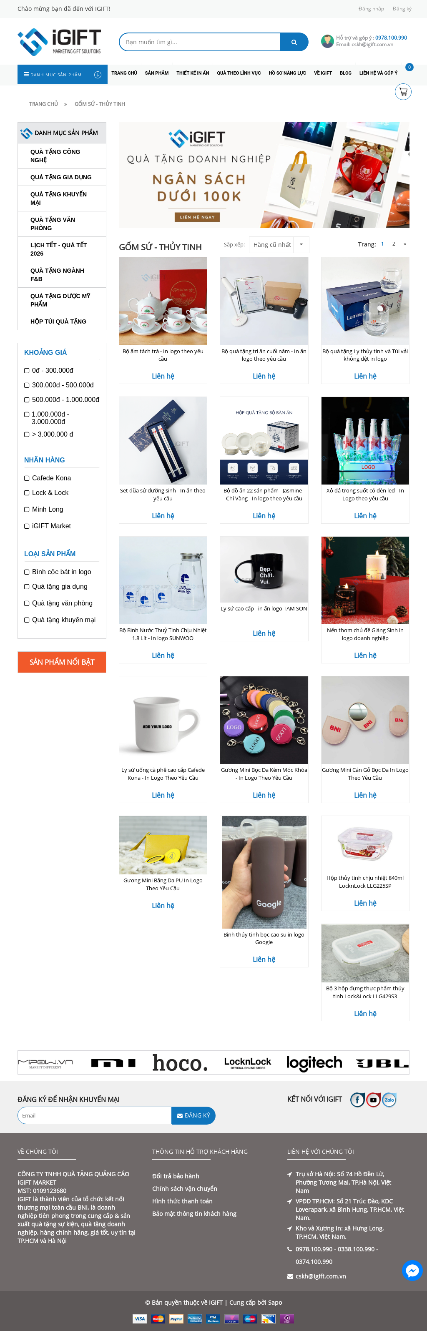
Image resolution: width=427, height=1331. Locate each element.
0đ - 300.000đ (48, 370)
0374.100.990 (314, 1262)
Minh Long (43, 509)
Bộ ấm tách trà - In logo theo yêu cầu (163, 355)
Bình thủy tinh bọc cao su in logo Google (264, 938)
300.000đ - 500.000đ (59, 385)
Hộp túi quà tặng (58, 321)
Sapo (275, 1302)
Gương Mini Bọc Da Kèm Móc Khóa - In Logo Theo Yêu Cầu (264, 773)
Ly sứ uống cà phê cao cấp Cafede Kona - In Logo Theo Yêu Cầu (163, 773)
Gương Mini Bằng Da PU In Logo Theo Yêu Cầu (163, 884)
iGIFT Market (47, 526)
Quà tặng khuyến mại (59, 620)
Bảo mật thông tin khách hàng (194, 1214)
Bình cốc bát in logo (57, 572)
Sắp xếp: (234, 244)
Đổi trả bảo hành (175, 1176)
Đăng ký (402, 8)
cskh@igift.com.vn (321, 1276)
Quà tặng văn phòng (58, 603)
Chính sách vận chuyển (184, 1189)
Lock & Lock (46, 493)
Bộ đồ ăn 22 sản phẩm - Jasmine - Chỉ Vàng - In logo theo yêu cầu (264, 494)
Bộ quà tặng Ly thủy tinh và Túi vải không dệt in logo (365, 355)
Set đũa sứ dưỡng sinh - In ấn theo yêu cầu (163, 494)
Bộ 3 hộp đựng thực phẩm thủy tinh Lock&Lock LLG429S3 (365, 992)
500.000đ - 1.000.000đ (61, 400)
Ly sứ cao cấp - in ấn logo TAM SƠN (264, 608)
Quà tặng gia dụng (61, 177)
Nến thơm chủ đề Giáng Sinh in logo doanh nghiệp (365, 634)
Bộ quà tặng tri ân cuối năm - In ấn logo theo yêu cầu (263, 355)
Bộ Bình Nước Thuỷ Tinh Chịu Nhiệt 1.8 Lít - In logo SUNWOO (163, 634)
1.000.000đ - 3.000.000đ (46, 418)
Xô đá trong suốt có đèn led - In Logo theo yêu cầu (365, 494)
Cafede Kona (47, 478)
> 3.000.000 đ (48, 434)
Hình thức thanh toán (182, 1201)
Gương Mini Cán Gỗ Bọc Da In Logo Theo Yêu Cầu (365, 773)
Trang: (368, 244)
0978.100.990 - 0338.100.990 (335, 1249)
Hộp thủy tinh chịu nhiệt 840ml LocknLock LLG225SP (365, 881)
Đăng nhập (371, 8)
